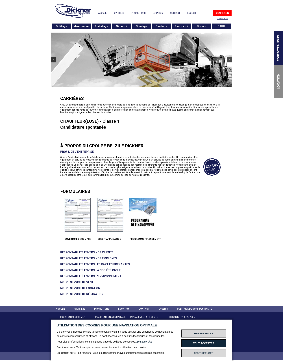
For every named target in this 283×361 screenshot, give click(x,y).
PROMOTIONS (138, 13)
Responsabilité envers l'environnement (90, 276)
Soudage (141, 26)
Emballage (101, 26)
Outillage (61, 26)
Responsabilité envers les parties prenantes (95, 264)
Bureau (201, 26)
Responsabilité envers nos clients (87, 252)
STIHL (222, 26)
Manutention (81, 26)
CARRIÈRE (119, 13)
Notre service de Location (80, 288)
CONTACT (175, 13)
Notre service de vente (77, 282)
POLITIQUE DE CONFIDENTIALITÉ (194, 309)
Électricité (181, 26)
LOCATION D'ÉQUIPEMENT (73, 317)
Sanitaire (161, 26)
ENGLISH (191, 13)
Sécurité (121, 26)
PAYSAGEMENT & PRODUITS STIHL (144, 319)
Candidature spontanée (83, 127)
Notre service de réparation (81, 294)
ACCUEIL (102, 13)
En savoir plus (144, 341)
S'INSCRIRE (222, 18)
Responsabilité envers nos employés (88, 258)
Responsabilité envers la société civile (90, 270)
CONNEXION (222, 13)
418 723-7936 (188, 317)
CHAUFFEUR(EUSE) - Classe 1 (89, 121)
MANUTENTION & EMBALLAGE (110, 317)
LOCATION (158, 13)
